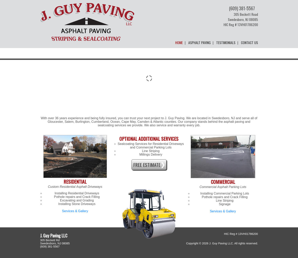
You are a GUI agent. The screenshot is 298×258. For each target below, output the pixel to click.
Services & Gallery (75, 211)
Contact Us (249, 42)
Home (179, 42)
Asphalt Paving (199, 42)
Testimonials (225, 42)
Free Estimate (146, 164)
